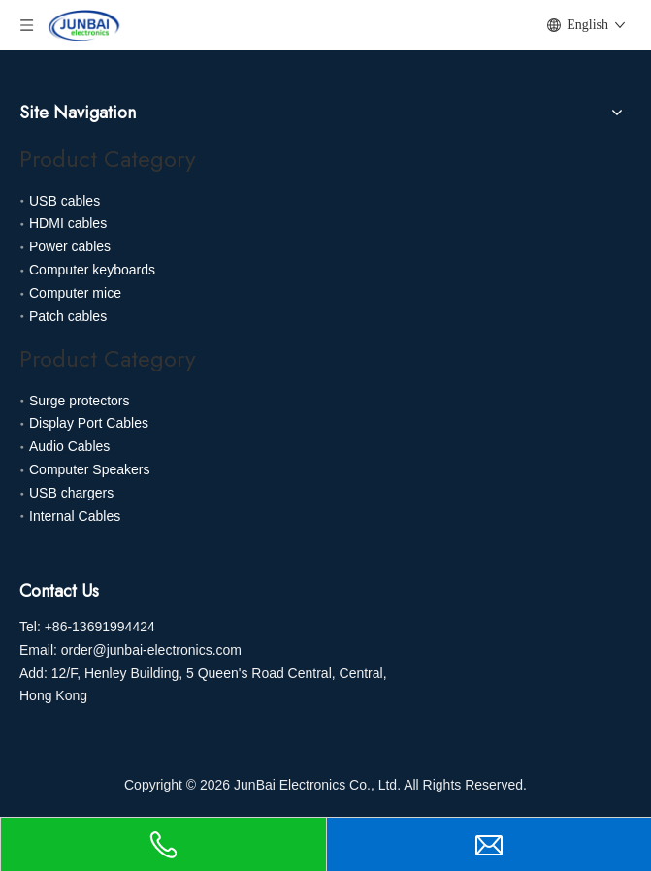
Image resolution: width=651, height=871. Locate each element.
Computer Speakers (89, 469)
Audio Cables (69, 446)
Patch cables (68, 316)
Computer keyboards (92, 269)
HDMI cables (68, 223)
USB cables (64, 201)
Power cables (70, 246)
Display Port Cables (88, 423)
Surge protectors (79, 400)
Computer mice (75, 293)
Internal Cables (74, 516)
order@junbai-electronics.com (151, 650)
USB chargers (71, 492)
